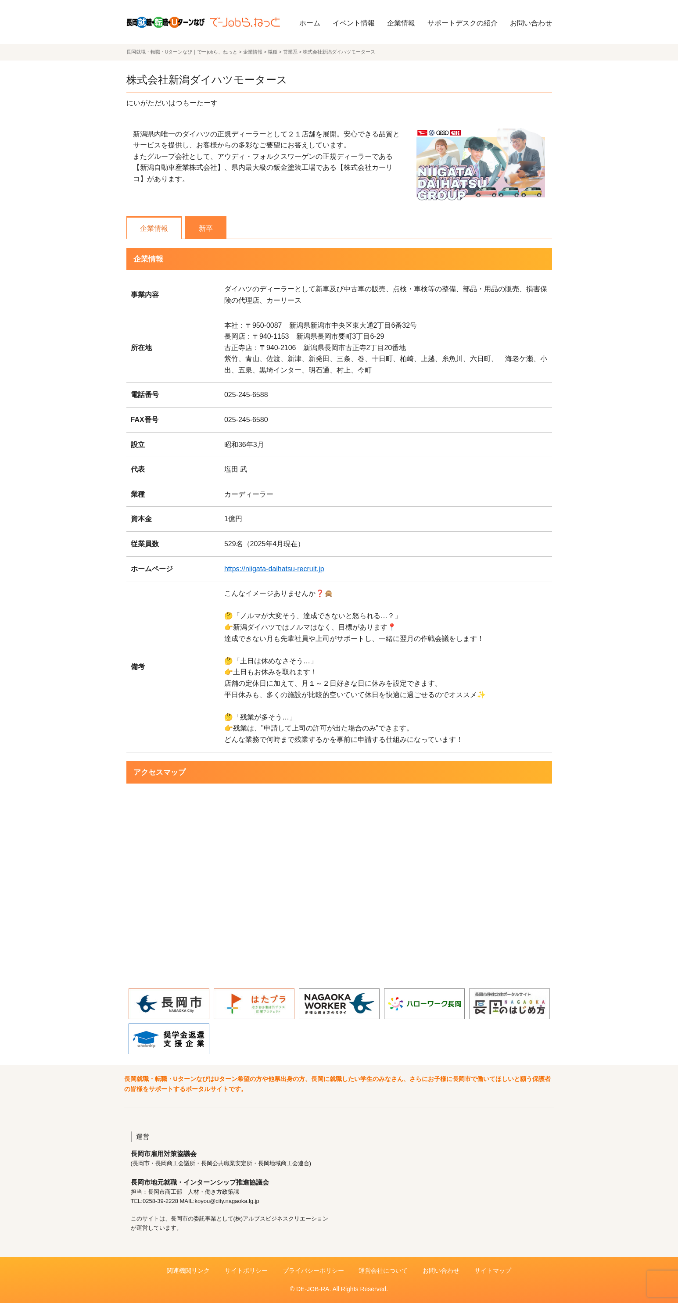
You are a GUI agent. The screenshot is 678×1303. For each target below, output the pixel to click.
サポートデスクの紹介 (462, 23)
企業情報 (401, 23)
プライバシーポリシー (313, 1270)
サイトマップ (492, 1270)
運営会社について (383, 1270)
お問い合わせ (531, 23)
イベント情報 (354, 23)
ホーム (309, 23)
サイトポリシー (246, 1270)
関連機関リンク (188, 1270)
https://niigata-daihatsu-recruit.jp (274, 569)
